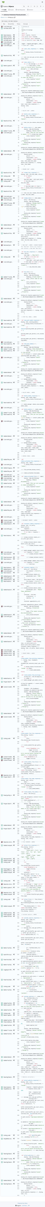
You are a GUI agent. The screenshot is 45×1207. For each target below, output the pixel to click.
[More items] (43, 10)
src (6, 17)
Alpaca (11, 6)
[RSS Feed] (24, 6)
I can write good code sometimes (13, 26)
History (18, 24)
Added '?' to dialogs (9, 74)
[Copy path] (14, 17)
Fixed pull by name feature (11, 795)
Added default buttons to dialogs (13, 94)
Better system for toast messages (13, 65)
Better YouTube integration (11, 37)
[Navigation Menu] (42, 2)
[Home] (3, 2)
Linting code (7, 176)
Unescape (25, 24)
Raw (4, 24)
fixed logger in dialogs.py (10, 44)
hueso (5, 6)
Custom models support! (10, 520)
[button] (14, 28)
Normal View (11, 24)
